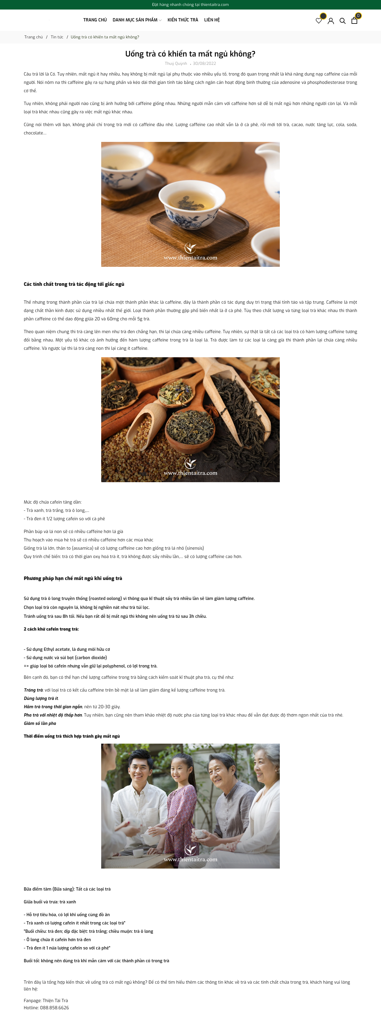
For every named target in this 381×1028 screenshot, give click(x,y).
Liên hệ (212, 20)
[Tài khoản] (331, 20)
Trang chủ (95, 20)
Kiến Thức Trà (183, 20)
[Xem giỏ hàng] (354, 20)
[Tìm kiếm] (343, 20)
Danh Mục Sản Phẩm (137, 20)
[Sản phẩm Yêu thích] (319, 20)
